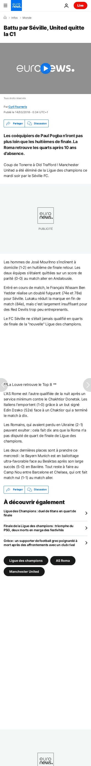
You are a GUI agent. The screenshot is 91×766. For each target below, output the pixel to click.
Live (80, 5)
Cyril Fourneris (17, 106)
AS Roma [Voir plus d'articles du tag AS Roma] (63, 560)
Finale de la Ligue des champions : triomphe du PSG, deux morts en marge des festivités (38, 528)
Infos (14, 17)
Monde (27, 17)
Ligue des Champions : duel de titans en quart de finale (40, 513)
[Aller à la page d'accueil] (16, 5)
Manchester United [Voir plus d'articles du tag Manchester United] (24, 571)
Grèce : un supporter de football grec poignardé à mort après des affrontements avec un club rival (40, 543)
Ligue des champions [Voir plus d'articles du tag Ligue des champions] (26, 560)
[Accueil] (5, 17)
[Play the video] (45, 68)
